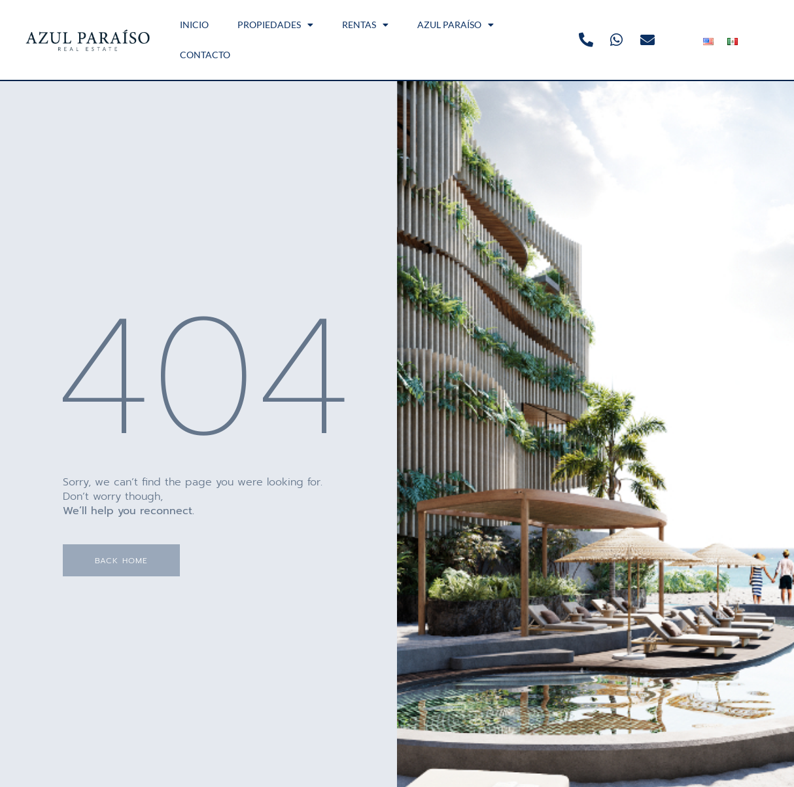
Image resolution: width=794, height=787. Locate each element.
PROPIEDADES (275, 25)
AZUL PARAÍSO (455, 25)
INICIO (194, 24)
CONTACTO (205, 54)
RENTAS (365, 25)
